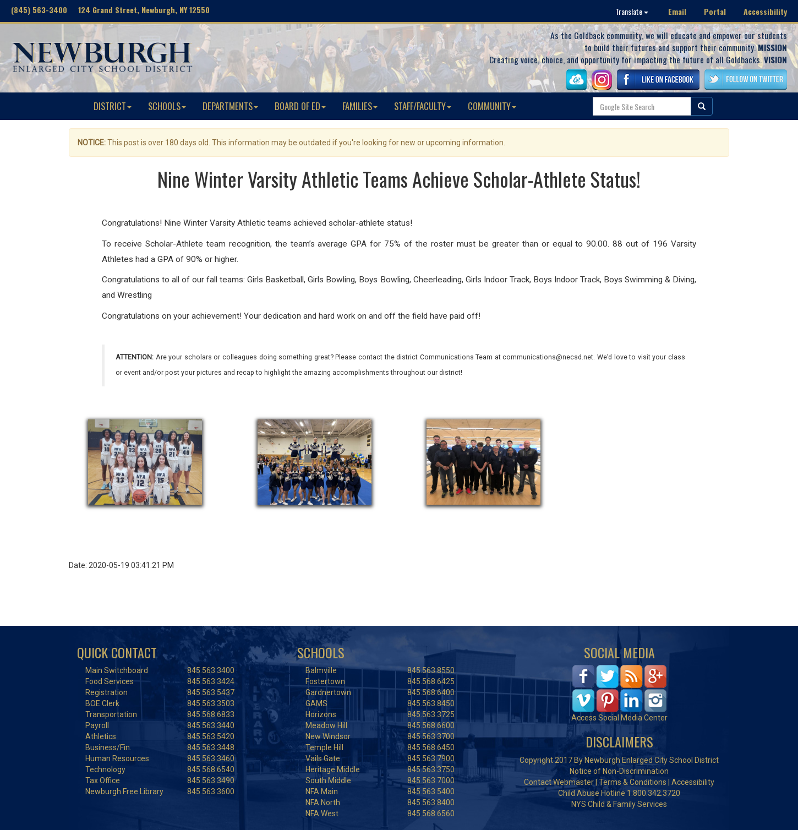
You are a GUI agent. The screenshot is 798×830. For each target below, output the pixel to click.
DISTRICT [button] (113, 106)
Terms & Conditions (632, 782)
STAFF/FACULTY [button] (422, 106)
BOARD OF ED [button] (300, 106)
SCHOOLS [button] (167, 106)
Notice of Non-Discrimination (619, 771)
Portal (715, 11)
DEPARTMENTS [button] (230, 106)
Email (677, 11)
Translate (631, 11)
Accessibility (765, 11)
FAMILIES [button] (360, 106)
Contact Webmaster (559, 782)
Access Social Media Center (619, 717)
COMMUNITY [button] (492, 106)
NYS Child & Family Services (619, 804)
